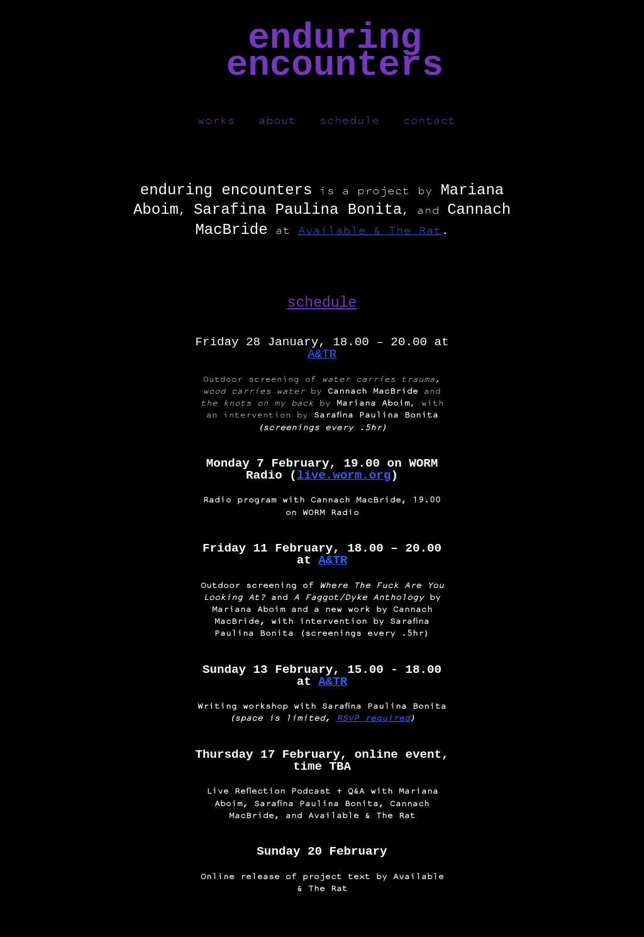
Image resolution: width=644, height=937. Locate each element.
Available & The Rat (369, 235)
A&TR (322, 359)
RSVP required (373, 722)
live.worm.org (344, 480)
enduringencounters (335, 51)
